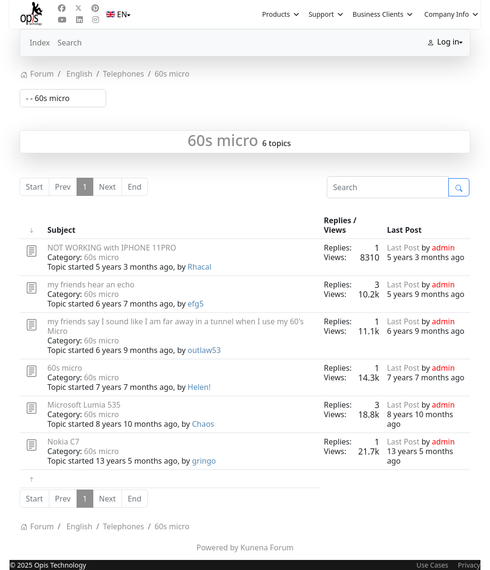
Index (40, 42)
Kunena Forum (266, 547)
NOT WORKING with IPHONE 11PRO (111, 247)
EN (117, 14)
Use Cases (432, 565)
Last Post (403, 247)
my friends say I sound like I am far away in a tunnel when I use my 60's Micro (175, 326)
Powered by (218, 547)
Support (321, 14)
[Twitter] (78, 8)
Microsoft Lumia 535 (84, 404)
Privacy (469, 565)
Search (69, 42)
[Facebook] (62, 8)
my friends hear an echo (90, 284)
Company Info (446, 14)
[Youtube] (62, 19)
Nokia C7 (63, 441)
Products (276, 14)
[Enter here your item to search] (388, 187)
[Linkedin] (79, 19)
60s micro (223, 140)
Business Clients (378, 14)
